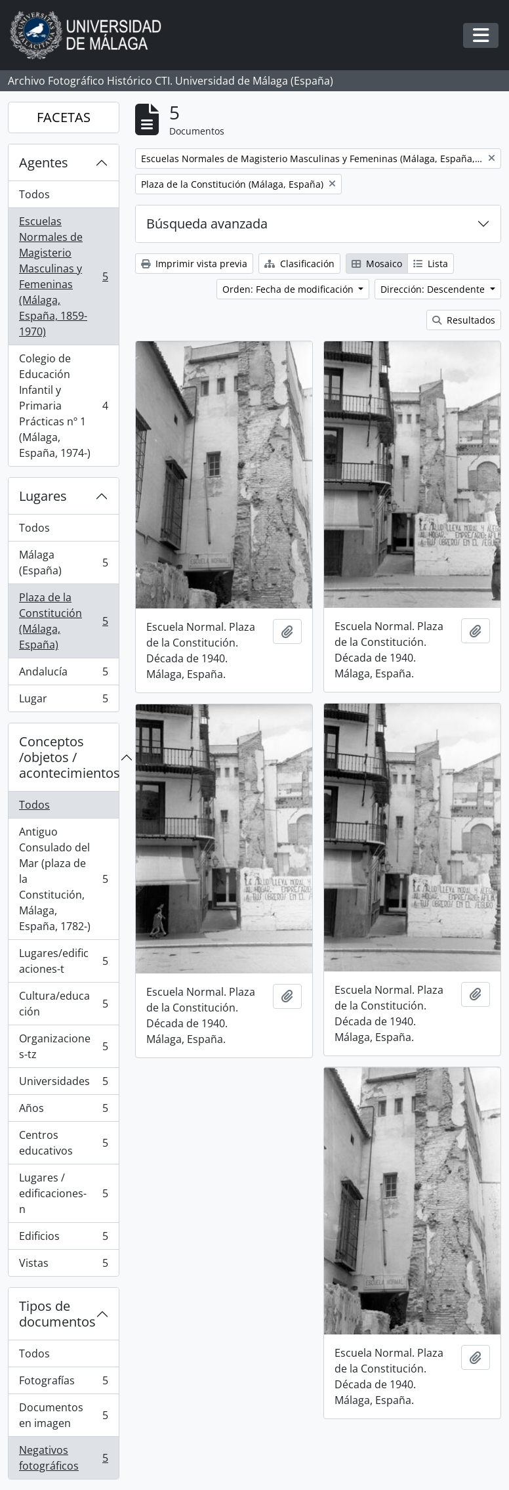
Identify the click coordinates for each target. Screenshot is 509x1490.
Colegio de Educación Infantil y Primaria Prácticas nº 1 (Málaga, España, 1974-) (63, 405)
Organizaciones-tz (63, 1046)
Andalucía (63, 674)
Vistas (63, 1265)
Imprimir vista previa (194, 263)
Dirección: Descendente (433, 289)
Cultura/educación (63, 1004)
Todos (34, 194)
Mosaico (377, 263)
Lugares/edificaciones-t (63, 961)
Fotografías (63, 1383)
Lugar (63, 701)
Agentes (43, 162)
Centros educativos (63, 1143)
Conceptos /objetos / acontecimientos (69, 757)
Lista (430, 263)
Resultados (463, 320)
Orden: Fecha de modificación (289, 289)
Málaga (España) (63, 562)
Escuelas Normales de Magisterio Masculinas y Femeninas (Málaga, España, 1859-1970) (63, 276)
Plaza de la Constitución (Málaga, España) (63, 621)
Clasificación (299, 263)
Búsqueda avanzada (207, 223)
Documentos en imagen (63, 1415)
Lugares (43, 496)
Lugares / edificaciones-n (63, 1193)
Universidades (63, 1084)
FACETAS (64, 117)
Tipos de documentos (57, 1313)
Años (63, 1111)
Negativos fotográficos (63, 1458)
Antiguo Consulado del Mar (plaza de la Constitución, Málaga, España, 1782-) (63, 878)
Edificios (63, 1239)
